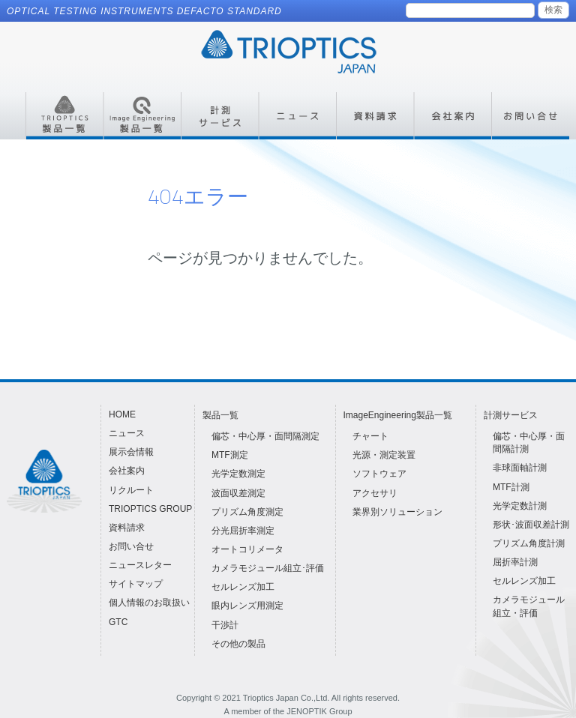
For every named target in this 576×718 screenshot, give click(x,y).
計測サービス (511, 415)
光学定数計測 (520, 506)
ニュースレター (140, 565)
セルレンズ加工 (243, 587)
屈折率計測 (515, 562)
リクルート (131, 490)
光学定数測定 (239, 473)
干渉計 (225, 625)
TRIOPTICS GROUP (150, 509)
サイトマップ (136, 584)
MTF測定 (230, 455)
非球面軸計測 (520, 467)
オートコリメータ (248, 549)
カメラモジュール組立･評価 (268, 568)
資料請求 (127, 527)
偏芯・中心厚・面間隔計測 (529, 442)
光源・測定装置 (384, 455)
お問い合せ (131, 546)
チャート (370, 436)
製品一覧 (220, 415)
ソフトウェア (379, 473)
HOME (122, 414)
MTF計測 (511, 487)
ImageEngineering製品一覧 (398, 415)
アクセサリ (375, 493)
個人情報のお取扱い (149, 602)
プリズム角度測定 (248, 512)
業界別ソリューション (397, 512)
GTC (118, 622)
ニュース (127, 433)
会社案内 (127, 470)
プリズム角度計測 (529, 543)
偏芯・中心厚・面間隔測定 (266, 436)
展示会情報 (131, 452)
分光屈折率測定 (243, 530)
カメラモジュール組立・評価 (529, 606)
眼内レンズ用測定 (248, 605)
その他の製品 (239, 644)
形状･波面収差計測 (531, 524)
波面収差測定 (239, 493)
